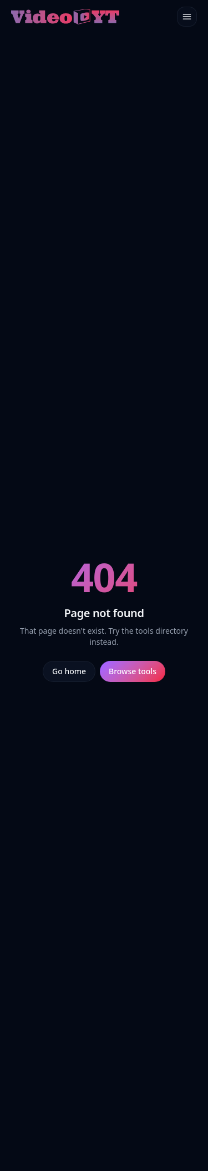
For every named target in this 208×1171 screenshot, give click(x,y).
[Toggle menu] (187, 17)
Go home (69, 671)
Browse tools (132, 671)
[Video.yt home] (65, 16)
